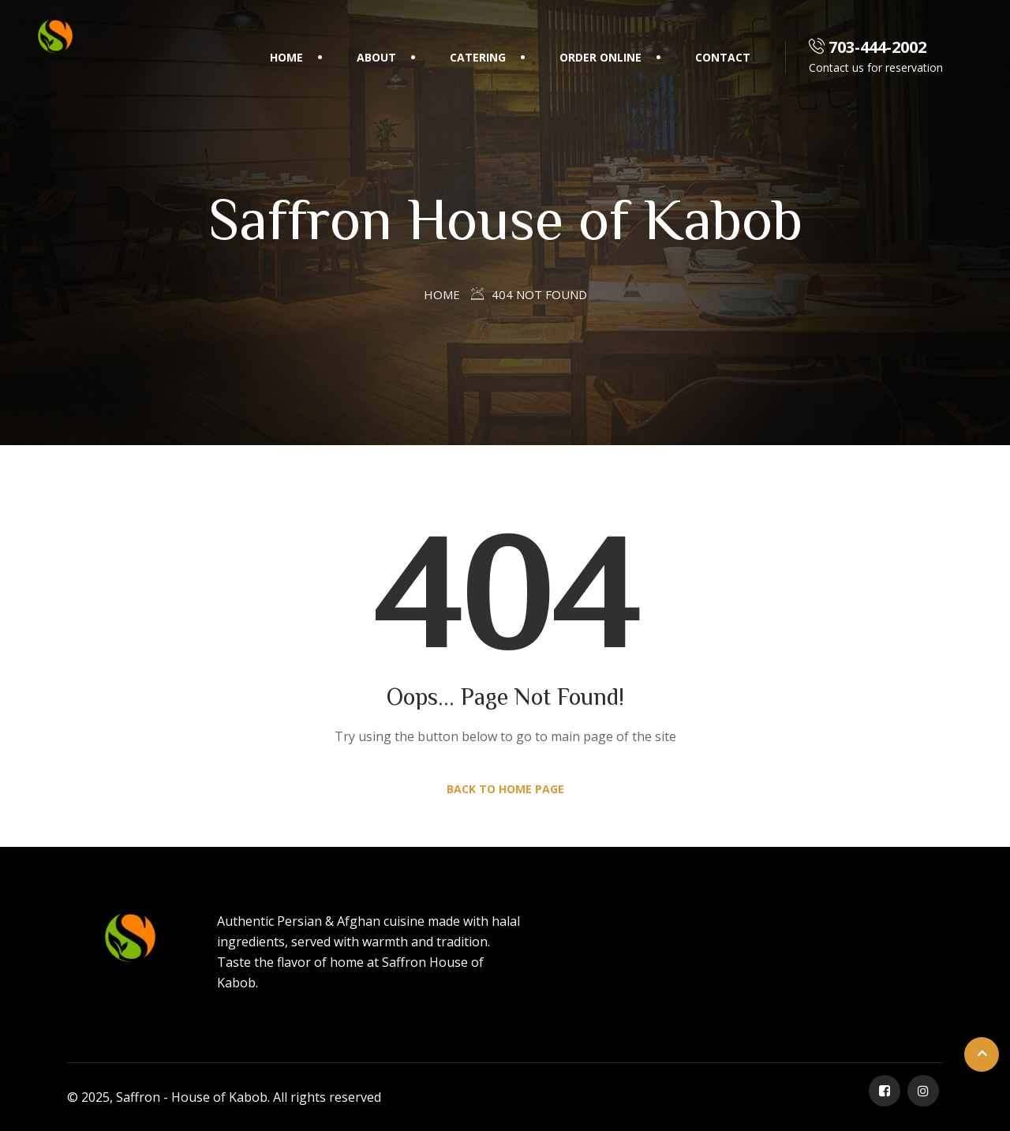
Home (286, 57)
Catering (478, 57)
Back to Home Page (505, 788)
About (376, 57)
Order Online (600, 57)
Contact (722, 57)
